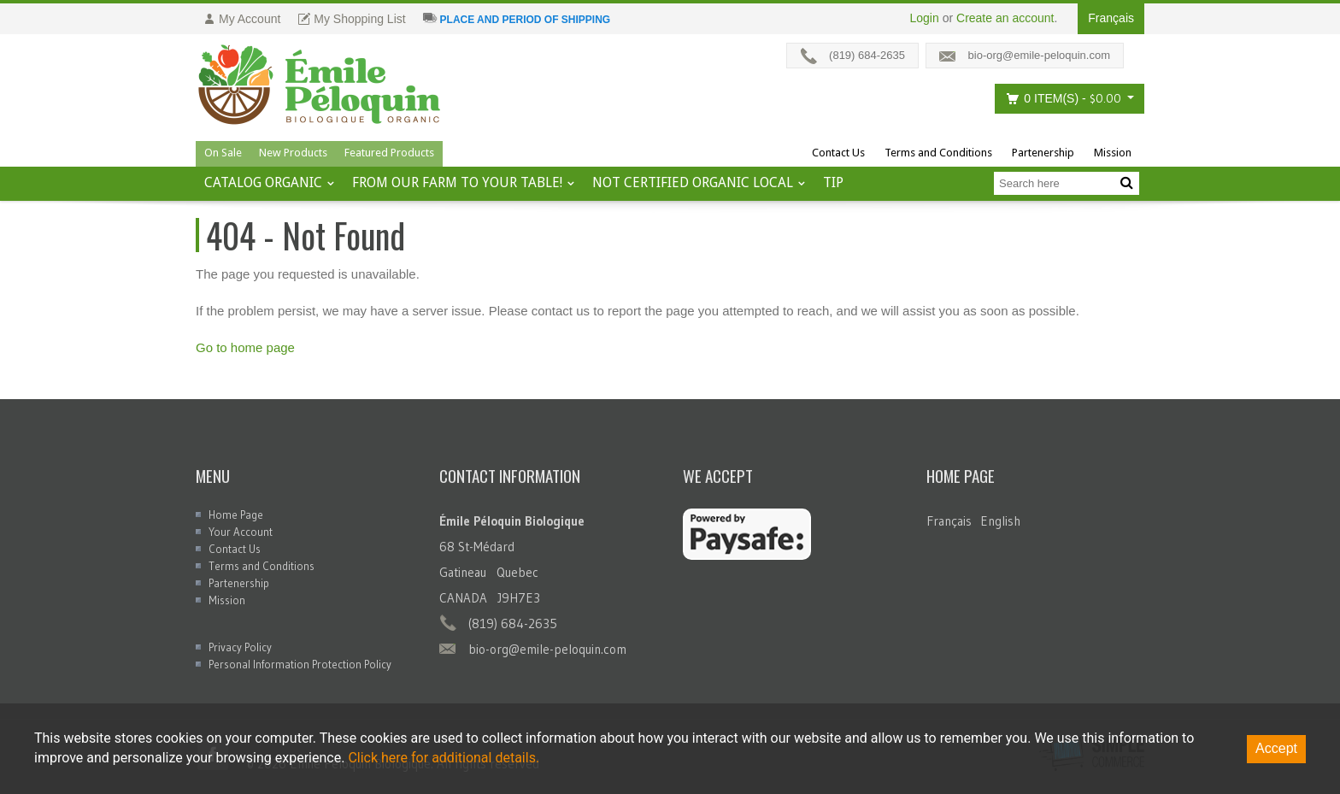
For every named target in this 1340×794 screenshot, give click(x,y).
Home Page (236, 514)
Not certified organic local (692, 182)
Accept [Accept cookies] (1276, 748)
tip (833, 182)
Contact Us (838, 152)
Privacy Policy (240, 647)
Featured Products (389, 152)
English (1000, 521)
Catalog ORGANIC (263, 182)
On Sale (223, 152)
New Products (293, 152)
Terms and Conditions (938, 152)
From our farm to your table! (457, 182)
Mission (1112, 152)
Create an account (1005, 18)
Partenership (1043, 152)
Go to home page (245, 347)
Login (924, 18)
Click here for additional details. (443, 758)
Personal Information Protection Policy (300, 664)
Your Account (241, 531)
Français (949, 521)
